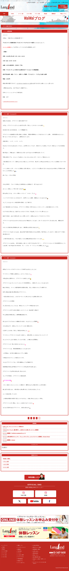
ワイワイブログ (21, 556)
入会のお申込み (36, 545)
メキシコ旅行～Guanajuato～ (10, 258)
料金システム (35, 555)
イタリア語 (6, 464)
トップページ (4, 545)
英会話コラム (20, 560)
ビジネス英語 (4, 551)
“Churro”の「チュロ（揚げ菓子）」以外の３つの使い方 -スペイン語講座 (20, 429)
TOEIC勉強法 (20, 558)
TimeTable (20, 551)
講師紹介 (19, 549)
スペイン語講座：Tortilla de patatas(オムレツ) (14, 433)
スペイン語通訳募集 (8, 31)
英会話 (3, 549)
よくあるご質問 (21, 554)
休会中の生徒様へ (31, 2)
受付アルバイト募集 (37, 547)
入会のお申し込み (55, 2)
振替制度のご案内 (36, 549)
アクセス (47, 2)
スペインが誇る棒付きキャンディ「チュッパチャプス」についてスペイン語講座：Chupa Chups (26, 436)
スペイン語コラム (21, 562)
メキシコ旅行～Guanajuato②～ (10, 114)
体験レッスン (20, 545)
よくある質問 (40, 2)
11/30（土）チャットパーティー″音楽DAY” (13, 426)
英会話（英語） (7, 458)
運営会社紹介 (35, 553)
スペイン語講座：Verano (9, 440)
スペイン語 (6, 467)
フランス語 (6, 461)
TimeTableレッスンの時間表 (63, 6)
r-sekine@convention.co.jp (10, 101)
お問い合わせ (64, 2)
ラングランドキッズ (21, 547)
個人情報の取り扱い (37, 557)
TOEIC (3, 547)
